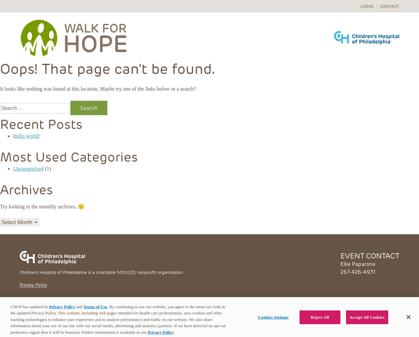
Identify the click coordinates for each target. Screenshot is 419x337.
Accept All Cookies (367, 319)
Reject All (320, 319)
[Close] (408, 319)
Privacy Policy (33, 284)
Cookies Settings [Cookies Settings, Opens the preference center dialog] (273, 319)
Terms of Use (95, 309)
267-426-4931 (357, 272)
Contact (389, 6)
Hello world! (26, 136)
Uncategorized (28, 168)
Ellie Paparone (357, 264)
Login (366, 6)
